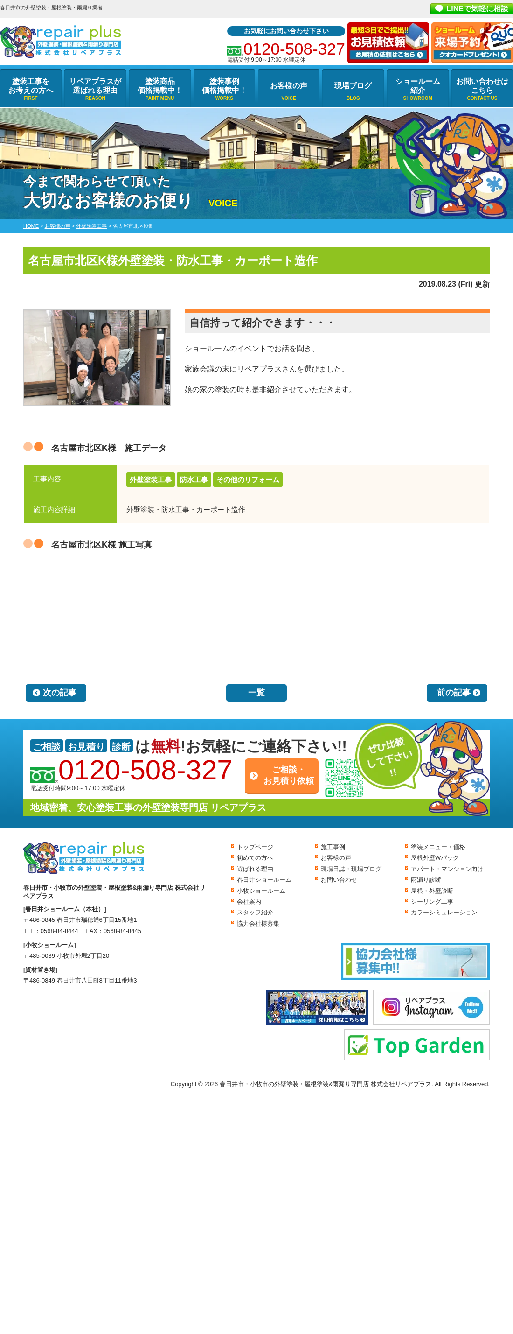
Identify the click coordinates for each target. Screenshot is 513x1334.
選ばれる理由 (255, 868)
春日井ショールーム (264, 879)
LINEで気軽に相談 (477, 9)
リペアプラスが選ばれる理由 (95, 85)
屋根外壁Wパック (435, 857)
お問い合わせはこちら (482, 85)
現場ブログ (353, 86)
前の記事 (454, 692)
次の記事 (59, 692)
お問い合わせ (339, 879)
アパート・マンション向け (447, 868)
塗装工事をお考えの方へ (30, 85)
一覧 (256, 692)
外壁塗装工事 (151, 480)
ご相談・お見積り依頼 (288, 775)
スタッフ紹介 (255, 912)
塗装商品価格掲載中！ (160, 85)
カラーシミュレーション (444, 912)
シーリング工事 (432, 901)
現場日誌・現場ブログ (351, 868)
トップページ (255, 846)
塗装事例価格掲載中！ (224, 85)
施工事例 (333, 846)
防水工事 (194, 480)
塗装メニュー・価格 (438, 846)
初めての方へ (255, 857)
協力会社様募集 (258, 923)
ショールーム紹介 (417, 85)
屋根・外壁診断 (432, 890)
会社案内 (249, 901)
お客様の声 (288, 86)
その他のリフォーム (247, 480)
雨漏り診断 (426, 879)
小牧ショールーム (261, 890)
